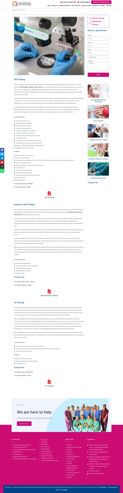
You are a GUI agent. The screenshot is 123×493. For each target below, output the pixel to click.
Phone (89, 42)
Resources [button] (95, 5)
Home (49, 5)
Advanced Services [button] (64, 5)
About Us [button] (55, 5)
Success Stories (86, 5)
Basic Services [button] (75, 5)
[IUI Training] (49, 382)
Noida (57, 489)
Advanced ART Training (49, 295)
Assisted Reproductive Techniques (98, 101)
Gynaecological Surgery (98, 178)
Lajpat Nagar (102, 487)
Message (90, 61)
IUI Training (49, 386)
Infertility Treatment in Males (98, 140)
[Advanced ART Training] (49, 291)
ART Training (49, 197)
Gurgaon (64, 489)
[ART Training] (49, 193)
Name (89, 35)
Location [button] (102, 5)
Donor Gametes (98, 121)
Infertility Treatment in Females (98, 159)
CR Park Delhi (112, 487)
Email (89, 49)
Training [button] (108, 5)
